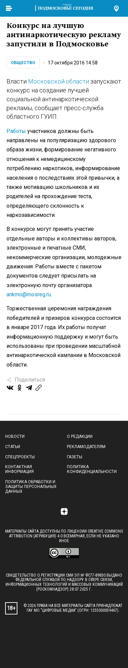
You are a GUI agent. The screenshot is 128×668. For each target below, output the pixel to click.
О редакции (80, 436)
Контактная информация (19, 469)
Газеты (74, 457)
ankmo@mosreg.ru (28, 294)
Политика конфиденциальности (92, 469)
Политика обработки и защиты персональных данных (31, 486)
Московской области (58, 81)
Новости (15, 436)
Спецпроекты (20, 457)
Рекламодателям (86, 446)
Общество (23, 62)
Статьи (12, 446)
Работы (16, 131)
